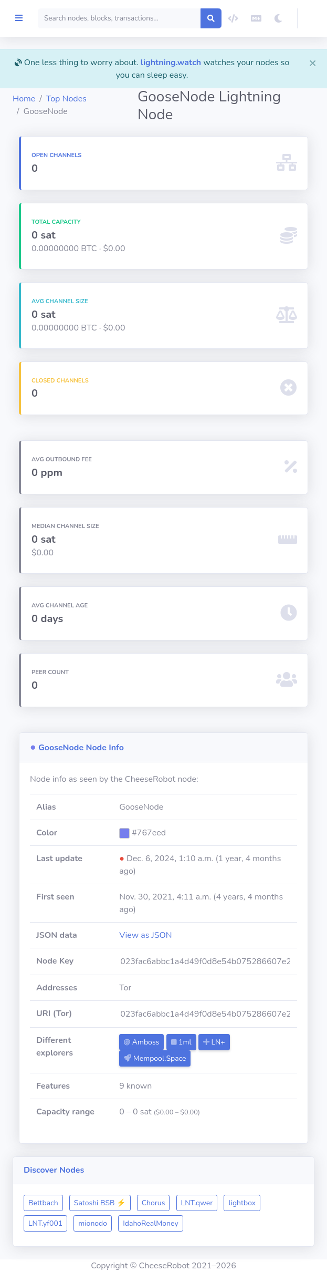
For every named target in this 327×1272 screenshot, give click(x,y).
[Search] (146, 18)
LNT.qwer (252, 1203)
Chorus (208, 1203)
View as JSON (188, 935)
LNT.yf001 (143, 1223)
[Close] (313, 62)
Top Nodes (121, 99)
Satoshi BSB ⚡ (155, 1203)
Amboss (184, 1042)
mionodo (190, 1223)
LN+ (257, 1042)
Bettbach (98, 1203)
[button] (312, 18)
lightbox (96, 1223)
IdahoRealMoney (248, 1223)
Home (78, 99)
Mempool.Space (198, 1058)
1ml (224, 1042)
